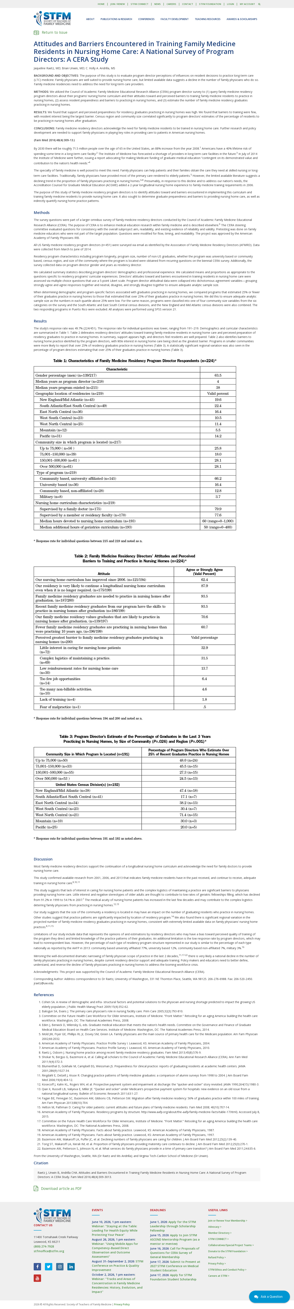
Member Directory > (220, 1233)
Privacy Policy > (217, 1263)
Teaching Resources (207, 19)
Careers (171, 4)
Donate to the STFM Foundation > (228, 1251)
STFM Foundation (210, 4)
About (90, 19)
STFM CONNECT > (218, 1239)
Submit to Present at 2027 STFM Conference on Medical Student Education (175, 1266)
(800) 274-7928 (44, 1246)
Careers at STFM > (218, 1276)
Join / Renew (117, 4)
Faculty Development (175, 19)
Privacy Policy (122, 1304)
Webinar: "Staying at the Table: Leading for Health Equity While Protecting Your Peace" (114, 1230)
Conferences (146, 19)
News (157, 4)
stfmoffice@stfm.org (49, 1251)
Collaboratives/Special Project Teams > (231, 1245)
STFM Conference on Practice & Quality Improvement (117, 1265)
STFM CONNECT (139, 4)
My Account (247, 4)
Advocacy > (214, 1226)
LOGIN (230, 4)
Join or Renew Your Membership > (227, 1220)
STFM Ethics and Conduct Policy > (227, 1269)
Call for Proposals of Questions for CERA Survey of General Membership (174, 1252)
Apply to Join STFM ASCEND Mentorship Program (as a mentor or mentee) (175, 1239)
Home (101, 4)
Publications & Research (116, 19)
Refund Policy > (217, 1257)
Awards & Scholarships (242, 19)
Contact (187, 4)
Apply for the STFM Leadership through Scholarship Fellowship (173, 1226)
